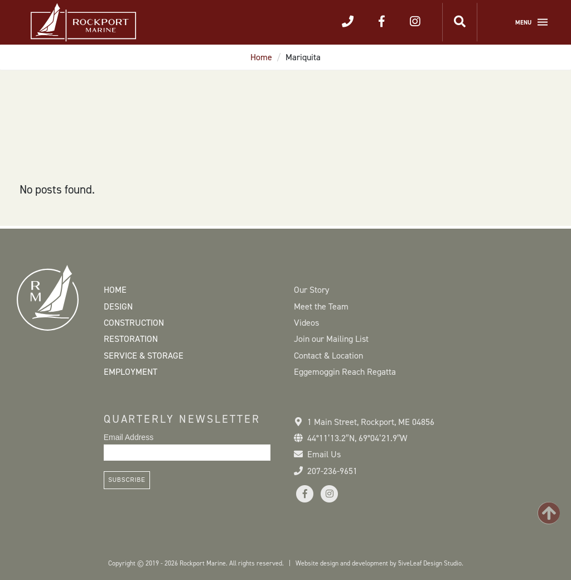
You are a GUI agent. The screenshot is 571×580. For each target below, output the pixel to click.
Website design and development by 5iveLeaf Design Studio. (379, 563)
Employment (130, 372)
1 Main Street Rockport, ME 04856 (370, 422)
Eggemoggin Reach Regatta (345, 372)
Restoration (131, 339)
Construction (134, 322)
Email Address (128, 437)
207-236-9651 (332, 471)
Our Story (311, 290)
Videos (306, 322)
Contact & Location (328, 355)
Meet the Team (321, 306)
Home (261, 57)
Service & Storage (143, 355)
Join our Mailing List (331, 339)
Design (118, 306)
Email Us (324, 454)
